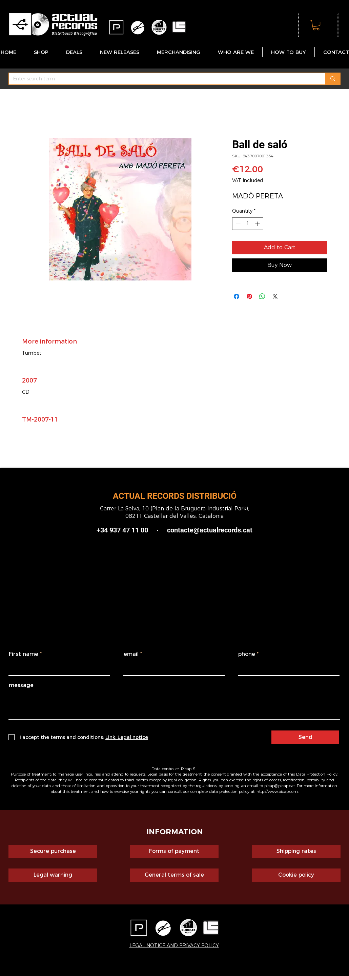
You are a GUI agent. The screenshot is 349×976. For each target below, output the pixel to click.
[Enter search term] (162, 79)
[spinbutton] (248, 224)
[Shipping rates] (296, 851)
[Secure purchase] (52, 851)
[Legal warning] (52, 875)
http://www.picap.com (277, 791)
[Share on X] (275, 296)
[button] (316, 25)
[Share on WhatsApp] (262, 296)
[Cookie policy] (296, 875)
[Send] (305, 737)
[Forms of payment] (174, 851)
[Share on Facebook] (236, 296)
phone (246, 654)
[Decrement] (237, 224)
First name (23, 654)
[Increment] (258, 224)
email (131, 654)
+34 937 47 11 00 (122, 530)
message (21, 685)
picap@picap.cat (279, 785)
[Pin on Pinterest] (249, 296)
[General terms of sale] (174, 875)
